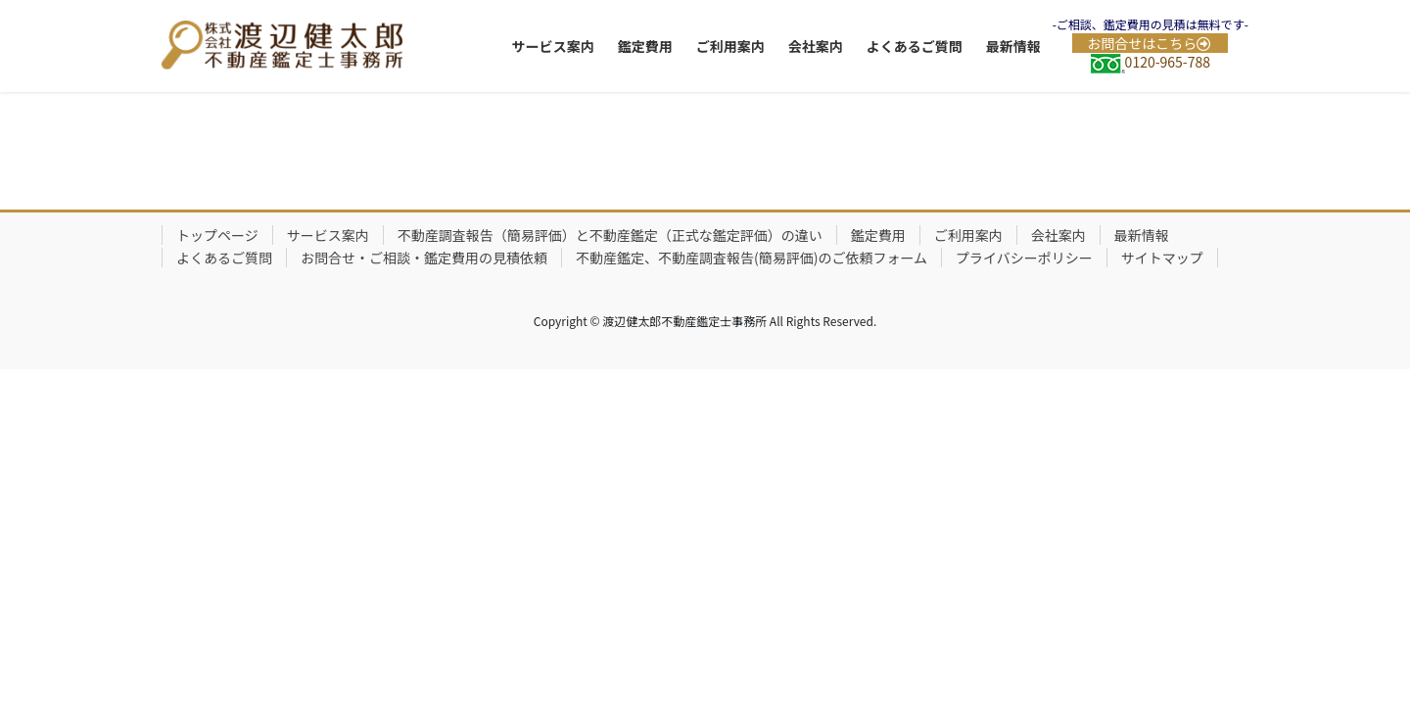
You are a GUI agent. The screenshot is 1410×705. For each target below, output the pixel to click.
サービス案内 (328, 235)
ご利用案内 (968, 235)
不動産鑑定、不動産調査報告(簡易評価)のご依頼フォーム (751, 257)
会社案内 (1058, 235)
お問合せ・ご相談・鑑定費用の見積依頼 (424, 257)
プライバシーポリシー (1024, 257)
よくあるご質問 (224, 257)
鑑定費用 (878, 235)
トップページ (217, 235)
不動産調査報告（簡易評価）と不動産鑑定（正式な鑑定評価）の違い (610, 235)
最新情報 (1141, 235)
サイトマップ (1162, 257)
